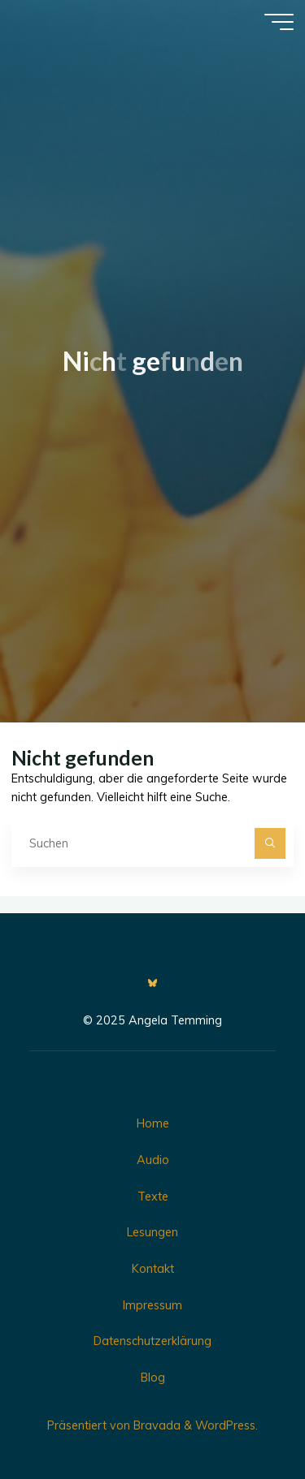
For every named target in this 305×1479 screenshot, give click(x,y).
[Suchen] (270, 843)
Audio (153, 1160)
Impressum (152, 1305)
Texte (152, 1196)
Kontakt (153, 1268)
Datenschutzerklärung (152, 1341)
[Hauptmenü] (279, 22)
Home (153, 1123)
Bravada (155, 1425)
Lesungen (152, 1232)
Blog (153, 1377)
